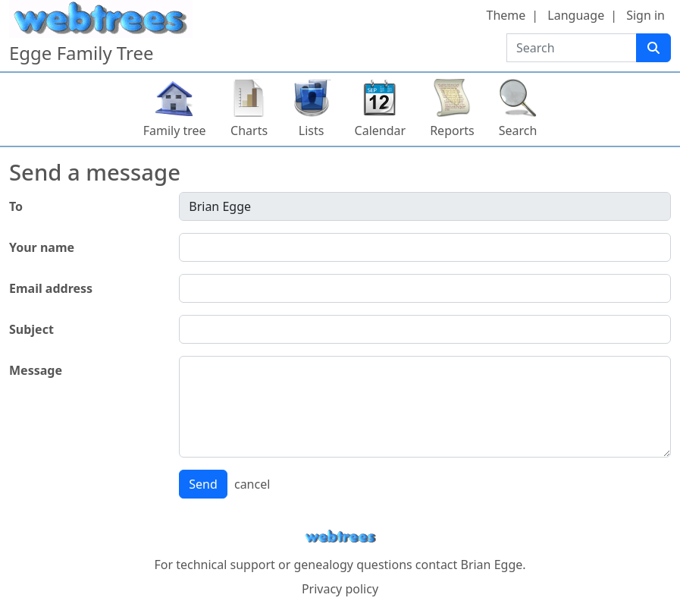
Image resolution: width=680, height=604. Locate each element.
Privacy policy (340, 588)
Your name (41, 247)
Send (203, 484)
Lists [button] (311, 130)
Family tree (174, 130)
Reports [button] (452, 130)
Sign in (645, 15)
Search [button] (518, 130)
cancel (252, 484)
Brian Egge (491, 564)
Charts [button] (249, 130)
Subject (31, 329)
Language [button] (575, 15)
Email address (50, 288)
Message (35, 370)
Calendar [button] (380, 130)
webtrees (340, 537)
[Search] (653, 47)
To (16, 206)
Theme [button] (506, 15)
